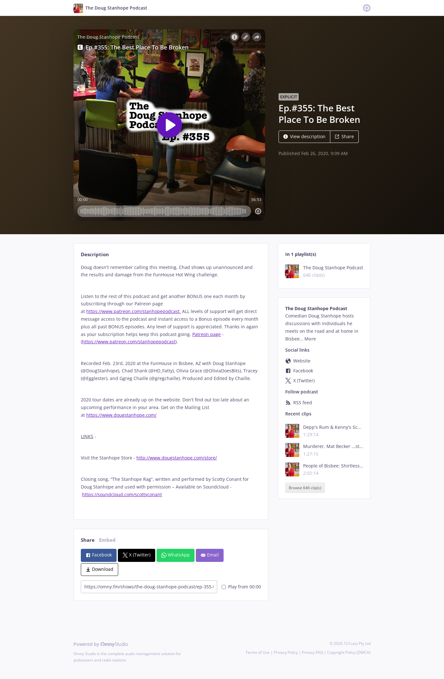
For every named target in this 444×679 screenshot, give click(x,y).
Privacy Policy (286, 652)
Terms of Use (258, 652)
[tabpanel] (171, 386)
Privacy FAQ (312, 652)
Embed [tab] (107, 540)
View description (304, 136)
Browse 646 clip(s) (305, 487)
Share (344, 136)
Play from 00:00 (241, 587)
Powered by (100, 644)
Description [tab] (95, 254)
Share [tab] (88, 540)
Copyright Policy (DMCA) (349, 652)
